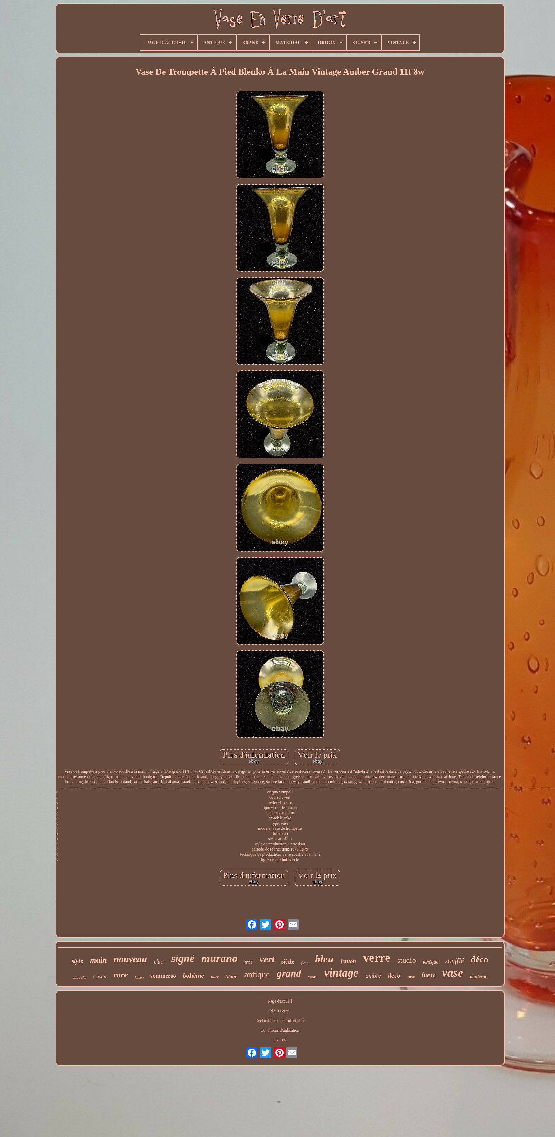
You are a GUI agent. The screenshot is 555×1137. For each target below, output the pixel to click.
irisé (248, 962)
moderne (479, 976)
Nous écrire (280, 1010)
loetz (428, 975)
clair (159, 962)
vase (452, 972)
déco (479, 960)
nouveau (130, 959)
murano (219, 958)
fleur (304, 963)
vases (312, 976)
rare (120, 974)
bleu (324, 959)
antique (257, 974)
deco (394, 975)
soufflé (454, 961)
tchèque (430, 962)
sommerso (163, 975)
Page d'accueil (280, 1001)
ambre (373, 975)
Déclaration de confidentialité (280, 1020)
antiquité (79, 977)
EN (276, 1039)
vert (267, 959)
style (77, 961)
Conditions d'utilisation (280, 1030)
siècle (287, 962)
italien (139, 977)
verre (376, 958)
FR (284, 1039)
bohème (193, 975)
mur (215, 976)
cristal (100, 976)
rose (411, 976)
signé (182, 958)
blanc (231, 976)
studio (406, 960)
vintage (341, 973)
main (98, 960)
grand (289, 973)
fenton (348, 961)
